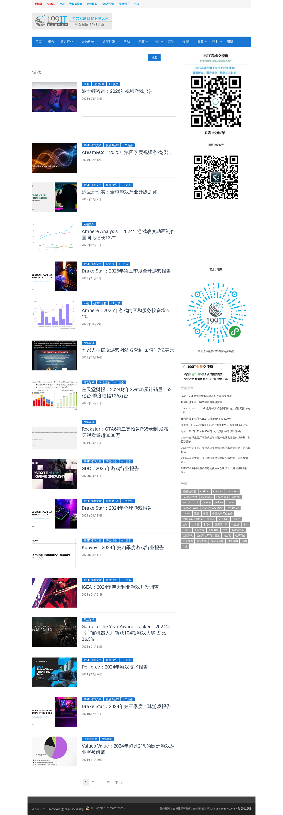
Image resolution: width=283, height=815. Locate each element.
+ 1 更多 (114, 84)
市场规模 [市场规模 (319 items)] (199, 530)
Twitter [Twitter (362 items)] (186, 513)
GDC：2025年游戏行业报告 (110, 468)
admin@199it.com (224, 808)
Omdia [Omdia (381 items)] (230, 502)
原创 (86, 84)
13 (109, 783)
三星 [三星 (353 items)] (196, 513)
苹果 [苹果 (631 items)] (185, 546)
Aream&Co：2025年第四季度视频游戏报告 (126, 152)
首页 (38, 41)
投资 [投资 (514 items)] (225, 530)
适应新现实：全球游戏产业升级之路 (119, 192)
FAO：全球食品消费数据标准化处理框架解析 (206, 395)
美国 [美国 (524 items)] (244, 541)
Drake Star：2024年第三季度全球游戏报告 (126, 706)
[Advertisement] (192, 21)
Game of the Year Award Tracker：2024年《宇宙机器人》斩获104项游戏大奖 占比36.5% (126, 633)
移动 (127, 41)
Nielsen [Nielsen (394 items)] (218, 502)
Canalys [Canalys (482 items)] (217, 491)
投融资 (110, 263)
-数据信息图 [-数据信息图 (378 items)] (189, 491)
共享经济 (109, 41)
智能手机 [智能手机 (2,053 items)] (188, 535)
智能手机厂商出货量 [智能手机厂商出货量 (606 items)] (208, 535)
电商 (141, 41)
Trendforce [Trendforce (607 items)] (232, 507)
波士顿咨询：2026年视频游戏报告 (117, 91)
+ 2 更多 (128, 145)
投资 (186, 41)
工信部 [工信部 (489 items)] (186, 530)
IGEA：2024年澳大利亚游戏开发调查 (120, 587)
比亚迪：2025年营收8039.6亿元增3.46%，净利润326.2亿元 (214, 425)
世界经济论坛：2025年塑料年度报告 (201, 402)
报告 (51, 41)
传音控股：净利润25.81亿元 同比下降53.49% (206, 418)
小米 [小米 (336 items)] (245, 524)
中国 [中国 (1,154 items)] (205, 513)
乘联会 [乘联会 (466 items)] (211, 519)
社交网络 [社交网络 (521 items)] (202, 541)
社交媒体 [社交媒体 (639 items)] (188, 541)
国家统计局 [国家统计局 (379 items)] (221, 524)
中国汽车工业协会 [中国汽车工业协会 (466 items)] (222, 513)
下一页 (119, 782)
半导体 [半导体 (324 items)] (207, 524)
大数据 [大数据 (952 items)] (235, 524)
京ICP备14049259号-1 (73, 809)
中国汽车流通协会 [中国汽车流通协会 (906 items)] (193, 519)
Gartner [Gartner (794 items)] (236, 496)
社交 (156, 41)
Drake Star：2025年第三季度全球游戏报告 (126, 271)
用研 (230, 41)
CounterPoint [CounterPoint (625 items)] (190, 496)
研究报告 (98, 84)
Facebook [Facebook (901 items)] (222, 496)
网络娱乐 (89, 224)
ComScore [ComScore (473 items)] (232, 491)
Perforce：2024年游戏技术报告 (115, 667)
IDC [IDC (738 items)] (197, 502)
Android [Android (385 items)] (204, 491)
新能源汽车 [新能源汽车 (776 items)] (238, 530)
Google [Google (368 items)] (187, 502)
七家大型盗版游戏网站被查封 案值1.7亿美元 (128, 350)
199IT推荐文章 (93, 145)
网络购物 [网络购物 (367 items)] (233, 541)
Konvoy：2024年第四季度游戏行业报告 (123, 547)
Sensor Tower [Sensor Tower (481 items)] (190, 507)
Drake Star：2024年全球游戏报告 (117, 508)
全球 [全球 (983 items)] (185, 524)
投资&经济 (112, 145)
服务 (200, 41)
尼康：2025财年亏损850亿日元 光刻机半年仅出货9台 (211, 431)
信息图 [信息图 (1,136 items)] (236, 519)
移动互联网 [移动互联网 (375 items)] (217, 541)
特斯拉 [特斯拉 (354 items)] (227, 535)
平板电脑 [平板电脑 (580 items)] (213, 530)
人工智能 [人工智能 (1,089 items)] (224, 519)
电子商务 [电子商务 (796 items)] (240, 535)
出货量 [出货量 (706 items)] (195, 524)
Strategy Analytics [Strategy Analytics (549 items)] (212, 507)
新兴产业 (67, 41)
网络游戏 (89, 342)
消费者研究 (90, 738)
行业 (215, 41)
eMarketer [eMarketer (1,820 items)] (206, 496)
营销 (171, 41)
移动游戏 (89, 382)
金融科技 (88, 41)
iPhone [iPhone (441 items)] (206, 502)
